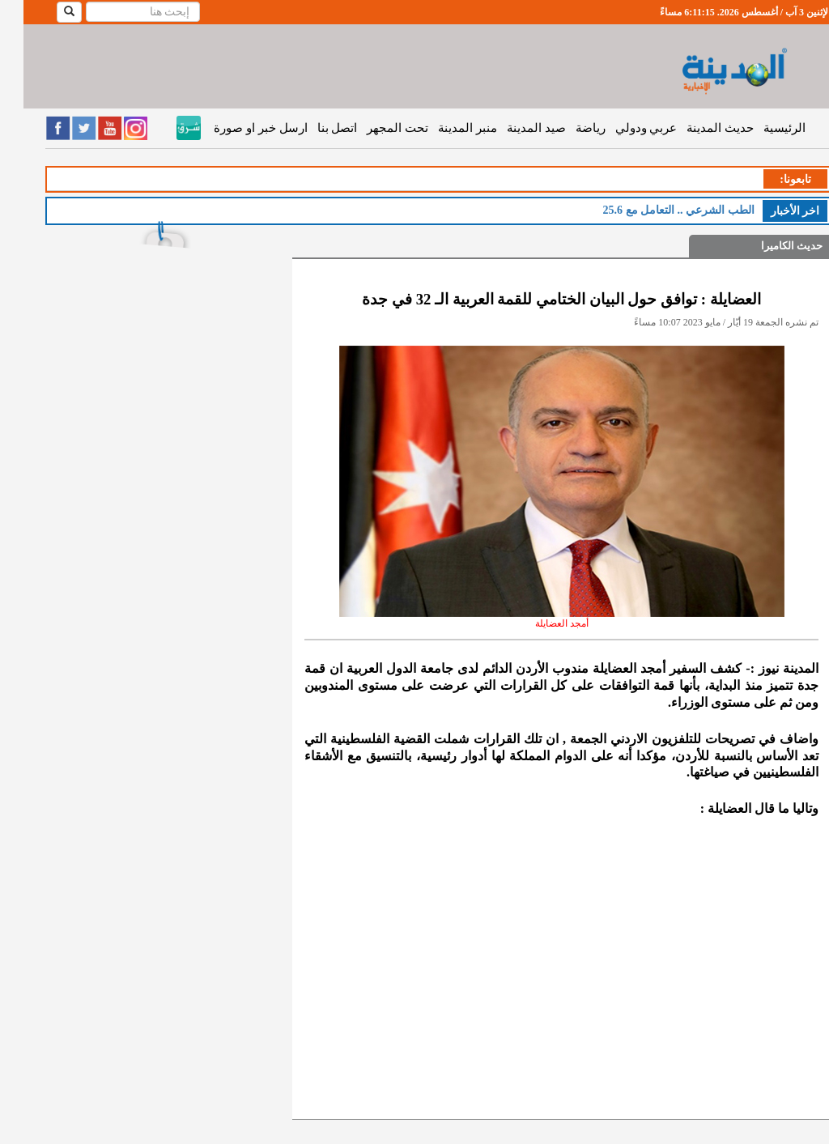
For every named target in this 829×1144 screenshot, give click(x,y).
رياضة (567, 127)
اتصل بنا (314, 127)
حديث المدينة (696, 127)
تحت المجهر (374, 127)
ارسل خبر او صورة (236, 127)
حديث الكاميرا (768, 246)
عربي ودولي (623, 127)
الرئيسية (761, 127)
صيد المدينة (512, 127)
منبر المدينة (444, 127)
